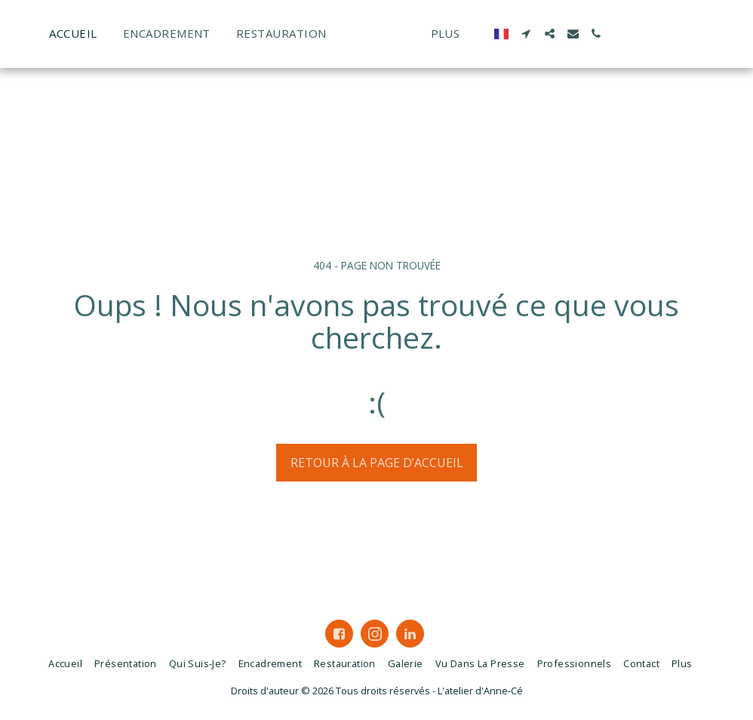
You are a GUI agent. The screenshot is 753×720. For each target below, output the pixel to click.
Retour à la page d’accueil (376, 462)
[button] (619, 33)
